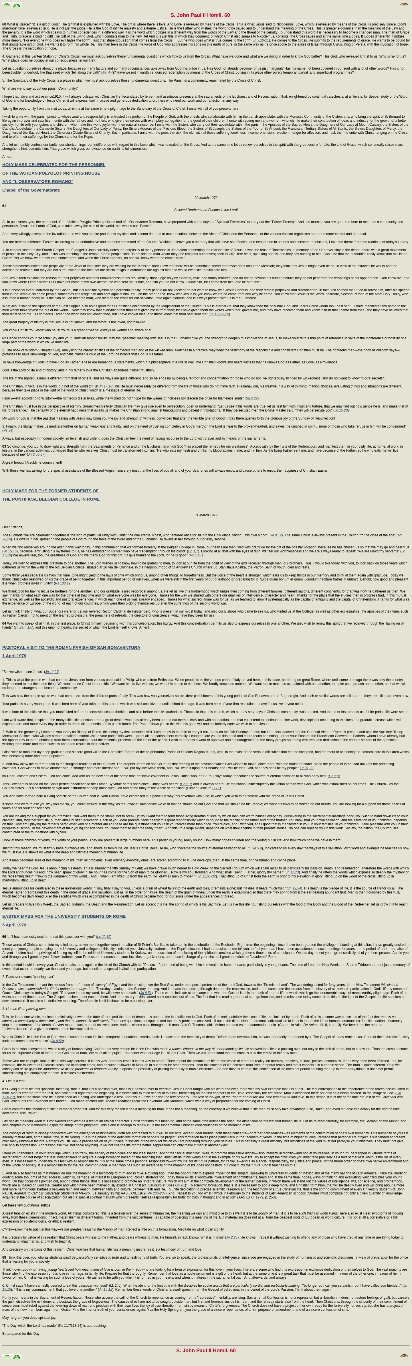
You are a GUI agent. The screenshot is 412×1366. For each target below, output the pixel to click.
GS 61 (180, 1185)
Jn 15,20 (341, 410)
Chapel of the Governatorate (31, 190)
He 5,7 (186, 784)
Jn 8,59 (57, 1041)
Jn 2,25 (231, 1237)
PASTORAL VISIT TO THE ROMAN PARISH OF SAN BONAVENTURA (71, 647)
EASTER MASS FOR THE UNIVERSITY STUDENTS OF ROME (64, 916)
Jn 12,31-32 (207, 876)
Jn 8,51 (145, 993)
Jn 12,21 (51, 672)
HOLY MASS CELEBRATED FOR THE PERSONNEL (54, 164)
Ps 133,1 (61, 583)
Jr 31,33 (307, 768)
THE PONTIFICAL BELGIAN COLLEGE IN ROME (51, 499)
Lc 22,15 (103, 937)
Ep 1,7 (193, 551)
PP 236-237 (157, 1193)
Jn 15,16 (10, 551)
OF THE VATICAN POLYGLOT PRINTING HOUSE (51, 173)
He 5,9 (334, 776)
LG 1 (216, 788)
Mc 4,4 (107, 72)
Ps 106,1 (196, 555)
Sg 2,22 (252, 398)
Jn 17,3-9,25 (219, 314)
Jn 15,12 (105, 1290)
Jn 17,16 (105, 386)
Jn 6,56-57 (36, 454)
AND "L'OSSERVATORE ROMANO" (37, 181)
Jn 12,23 (292, 872)
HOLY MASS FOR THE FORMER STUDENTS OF (50, 490)
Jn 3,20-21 (261, 40)
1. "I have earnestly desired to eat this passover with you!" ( (49, 937)
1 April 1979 (14, 655)
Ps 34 (7, 430)
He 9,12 (276, 535)
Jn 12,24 (294, 888)
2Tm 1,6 (25, 627)
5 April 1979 (14, 924)
